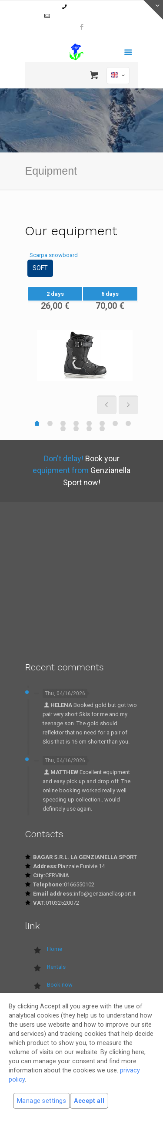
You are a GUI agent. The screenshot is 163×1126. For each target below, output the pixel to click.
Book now (60, 984)
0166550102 (83, 6)
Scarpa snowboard (54, 255)
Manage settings (41, 1100)
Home (54, 949)
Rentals (56, 967)
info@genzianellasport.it (85, 16)
